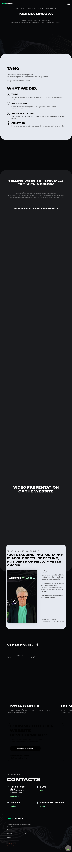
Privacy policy (12, 844)
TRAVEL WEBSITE (23, 706)
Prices (9, 833)
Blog (23, 829)
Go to (42, 806)
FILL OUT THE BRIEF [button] (25, 748)
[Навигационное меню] (69, 4)
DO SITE (15, 819)
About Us (10, 837)
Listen (13, 806)
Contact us (14, 796)
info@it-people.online (18, 758)
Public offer (11, 846)
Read (42, 790)
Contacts (25, 833)
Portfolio (10, 829)
